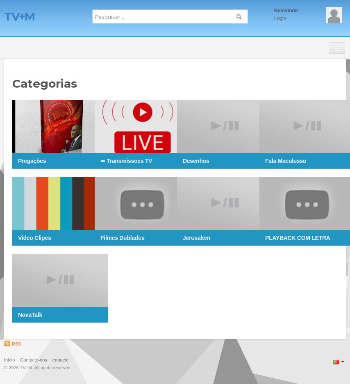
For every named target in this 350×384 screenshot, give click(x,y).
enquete (60, 359)
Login (280, 18)
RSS (12, 343)
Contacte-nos (33, 359)
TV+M (19, 16)
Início (9, 359)
